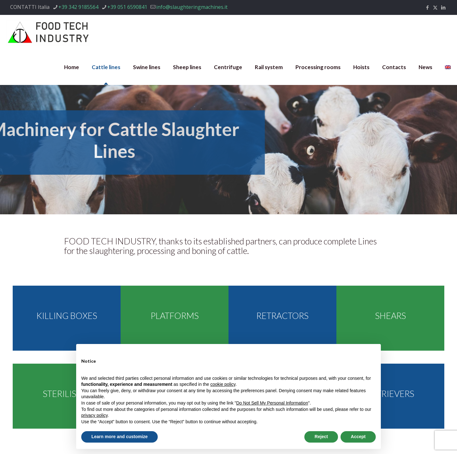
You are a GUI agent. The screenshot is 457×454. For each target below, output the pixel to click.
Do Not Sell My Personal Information (272, 402)
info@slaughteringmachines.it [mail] (192, 6)
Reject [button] (321, 436)
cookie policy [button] (222, 384)
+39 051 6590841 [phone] (127, 6)
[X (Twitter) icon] (435, 7)
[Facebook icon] (427, 7)
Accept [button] (358, 436)
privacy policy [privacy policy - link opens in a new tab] (94, 415)
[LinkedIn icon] (443, 7)
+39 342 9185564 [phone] (78, 6)
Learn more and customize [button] (119, 436)
